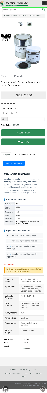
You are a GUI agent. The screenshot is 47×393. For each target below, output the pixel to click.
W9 (35, 370)
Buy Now (23, 141)
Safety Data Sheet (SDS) (13, 163)
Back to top (42, 389)
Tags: (15, 154)
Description (6, 154)
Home (7, 15)
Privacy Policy (25, 370)
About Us (12, 370)
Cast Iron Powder (35, 15)
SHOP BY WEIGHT (9, 108)
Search (23, 15)
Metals (15, 15)
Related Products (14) (27, 154)
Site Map (39, 373)
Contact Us (28, 373)
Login (23, 376)
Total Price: (10, 125)
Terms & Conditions (12, 373)
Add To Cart (23, 132)
